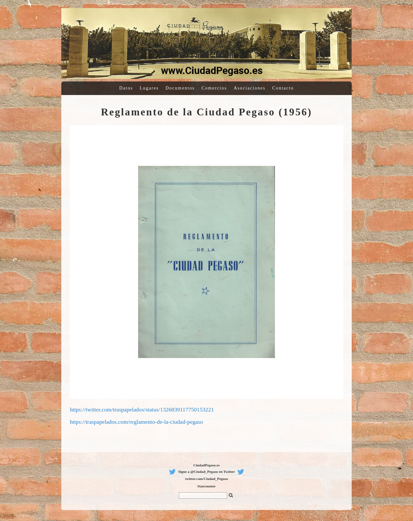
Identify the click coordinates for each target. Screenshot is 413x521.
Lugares (149, 88)
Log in (387, 3)
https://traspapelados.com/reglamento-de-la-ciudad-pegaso (136, 422)
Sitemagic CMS (401, 3)
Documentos (180, 88)
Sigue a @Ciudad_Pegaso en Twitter (206, 471)
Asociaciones (250, 88)
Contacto (283, 88)
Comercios (214, 88)
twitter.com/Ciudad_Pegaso (206, 479)
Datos (126, 88)
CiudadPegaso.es (206, 465)
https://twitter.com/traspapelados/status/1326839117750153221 (142, 409)
